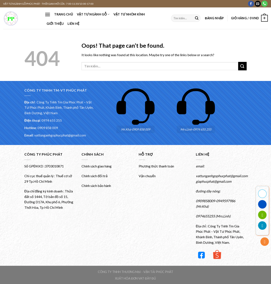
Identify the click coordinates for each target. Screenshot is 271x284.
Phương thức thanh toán (156, 166)
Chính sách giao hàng (97, 166)
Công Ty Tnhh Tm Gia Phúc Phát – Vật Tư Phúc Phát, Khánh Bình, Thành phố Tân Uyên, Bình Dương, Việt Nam (58, 107)
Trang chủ (63, 14)
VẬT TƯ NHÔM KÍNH (129, 14)
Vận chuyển (147, 176)
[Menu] (47, 14)
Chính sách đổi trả (95, 176)
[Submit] (196, 18)
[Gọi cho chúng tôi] (264, 4)
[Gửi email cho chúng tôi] (258, 4)
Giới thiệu (55, 23)
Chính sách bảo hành (96, 186)
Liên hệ (73, 23)
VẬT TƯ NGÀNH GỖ (93, 14)
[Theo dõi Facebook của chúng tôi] (251, 4)
